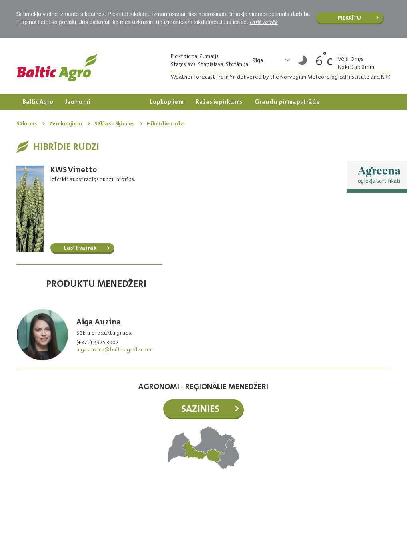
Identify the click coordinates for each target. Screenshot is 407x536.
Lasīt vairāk (264, 22)
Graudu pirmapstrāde (287, 102)
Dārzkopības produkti (54, 118)
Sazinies (200, 408)
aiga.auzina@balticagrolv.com (113, 349)
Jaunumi (77, 102)
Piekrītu (349, 17)
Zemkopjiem (120, 102)
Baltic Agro (37, 102)
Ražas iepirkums (219, 102)
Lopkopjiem (167, 102)
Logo (57, 67)
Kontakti (110, 118)
